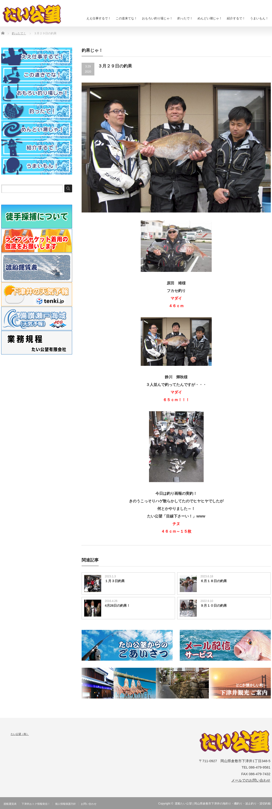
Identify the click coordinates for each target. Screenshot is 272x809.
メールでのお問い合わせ (250, 780)
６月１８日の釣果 (213, 581)
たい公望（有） (20, 734)
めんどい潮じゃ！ (209, 18)
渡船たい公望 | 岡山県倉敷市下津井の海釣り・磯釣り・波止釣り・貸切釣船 (223, 803)
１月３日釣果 (115, 581)
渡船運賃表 (10, 803)
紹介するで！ (236, 18)
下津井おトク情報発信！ (36, 803)
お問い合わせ (89, 803)
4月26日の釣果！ (117, 605)
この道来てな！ (126, 18)
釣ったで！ (185, 18)
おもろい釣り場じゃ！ (157, 18)
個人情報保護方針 (65, 803)
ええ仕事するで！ (98, 18)
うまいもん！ (259, 18)
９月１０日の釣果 (213, 605)
